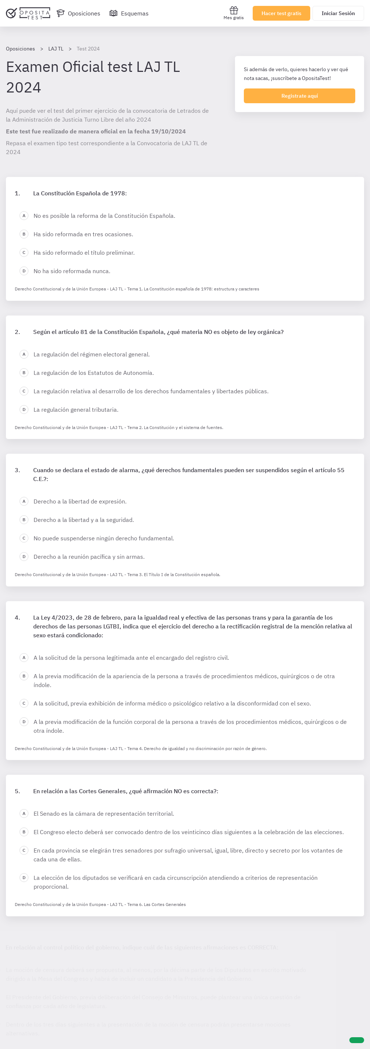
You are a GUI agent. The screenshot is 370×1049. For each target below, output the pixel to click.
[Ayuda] (356, 1040)
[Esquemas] (129, 13)
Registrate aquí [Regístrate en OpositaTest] (299, 96)
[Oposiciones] (78, 13)
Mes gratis (234, 13)
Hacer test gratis (281, 13)
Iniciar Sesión (338, 13)
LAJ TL (55, 48)
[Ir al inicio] (28, 13)
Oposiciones (20, 48)
